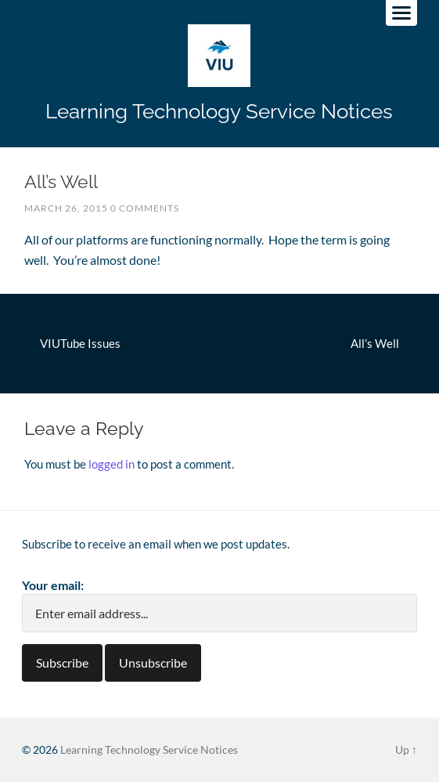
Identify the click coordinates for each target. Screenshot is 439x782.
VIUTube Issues (80, 343)
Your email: (53, 584)
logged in (111, 464)
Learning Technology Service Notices (219, 111)
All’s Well (375, 343)
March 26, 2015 (66, 208)
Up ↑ (406, 749)
